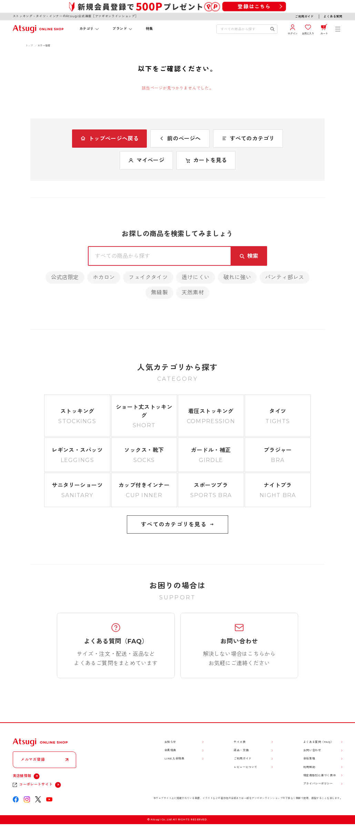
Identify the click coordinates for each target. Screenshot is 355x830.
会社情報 (309, 758)
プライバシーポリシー (318, 783)
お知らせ (170, 742)
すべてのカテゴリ (248, 138)
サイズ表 (239, 742)
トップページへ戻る (109, 138)
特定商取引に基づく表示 (319, 775)
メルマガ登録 (33, 759)
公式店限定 (65, 277)
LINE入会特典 (174, 758)
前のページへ (180, 138)
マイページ (146, 160)
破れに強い (237, 277)
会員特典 (170, 750)
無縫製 (159, 292)
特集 (149, 29)
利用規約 (309, 767)
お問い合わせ (312, 750)
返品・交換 (241, 750)
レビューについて (245, 767)
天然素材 (193, 292)
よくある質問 (333, 16)
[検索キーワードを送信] (272, 29)
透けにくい (196, 277)
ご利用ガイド (304, 16)
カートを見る (206, 160)
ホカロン (104, 277)
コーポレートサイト (36, 784)
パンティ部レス (284, 277)
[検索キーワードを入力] (243, 29)
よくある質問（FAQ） (318, 742)
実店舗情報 (22, 776)
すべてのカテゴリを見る (177, 524)
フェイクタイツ (148, 277)
